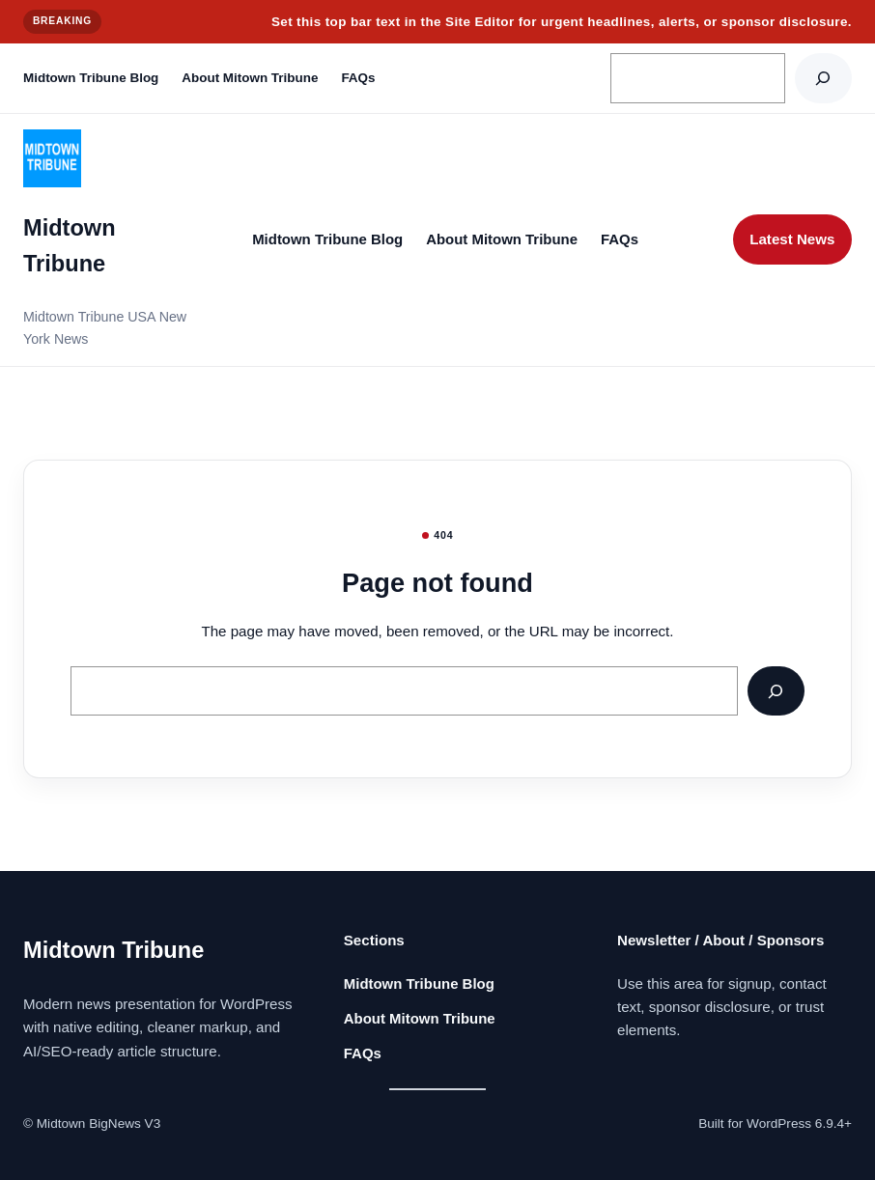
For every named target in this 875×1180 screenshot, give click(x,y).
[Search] (823, 77)
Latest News (791, 239)
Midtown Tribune (113, 950)
